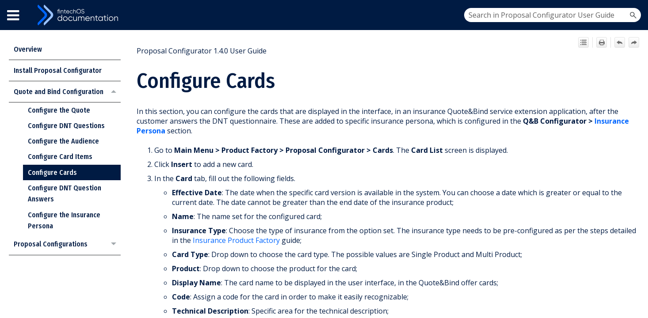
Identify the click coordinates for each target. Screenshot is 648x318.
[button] (633, 15)
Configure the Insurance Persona (64, 221)
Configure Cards (52, 172)
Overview (28, 49)
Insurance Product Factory (236, 240)
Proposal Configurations (67, 244)
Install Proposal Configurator (58, 70)
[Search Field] (552, 15)
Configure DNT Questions (66, 125)
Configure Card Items (60, 156)
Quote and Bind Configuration (67, 91)
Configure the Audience (63, 141)
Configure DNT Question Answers (64, 194)
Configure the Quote (59, 110)
